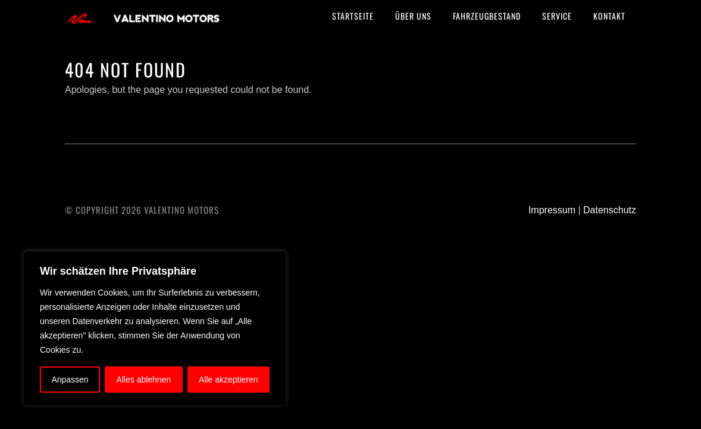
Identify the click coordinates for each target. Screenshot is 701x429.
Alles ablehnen (143, 379)
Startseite (353, 16)
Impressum (551, 210)
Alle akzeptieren (228, 379)
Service (557, 16)
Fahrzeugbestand (487, 16)
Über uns (413, 16)
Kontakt (609, 16)
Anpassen (69, 379)
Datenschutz (609, 210)
